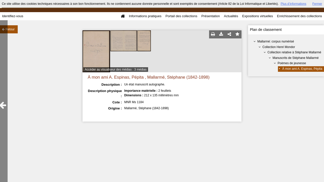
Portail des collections (181, 16)
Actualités (231, 16)
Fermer (317, 4)
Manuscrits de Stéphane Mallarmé (296, 58)
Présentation (210, 16)
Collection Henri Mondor (278, 47)
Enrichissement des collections (299, 16)
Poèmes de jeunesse (292, 63)
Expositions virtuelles (257, 16)
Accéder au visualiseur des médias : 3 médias (116, 69)
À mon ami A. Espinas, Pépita (302, 69)
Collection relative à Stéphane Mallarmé (294, 52)
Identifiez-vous (12, 16)
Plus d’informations (293, 4)
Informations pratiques (145, 16)
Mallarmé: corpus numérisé (275, 41)
